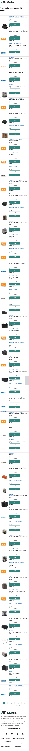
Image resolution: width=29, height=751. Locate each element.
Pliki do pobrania (5, 746)
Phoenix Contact (13, 166)
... (9, 705)
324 (13, 705)
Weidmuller (11, 57)
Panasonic (11, 71)
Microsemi (11, 426)
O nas (16, 741)
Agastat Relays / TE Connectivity (16, 16)
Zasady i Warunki (5, 738)
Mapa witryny (17, 746)
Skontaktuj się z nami (7, 744)
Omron (10, 111)
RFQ (15, 24)
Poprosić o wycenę (6, 741)
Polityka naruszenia (18, 738)
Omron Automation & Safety (15, 43)
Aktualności (19, 744)
